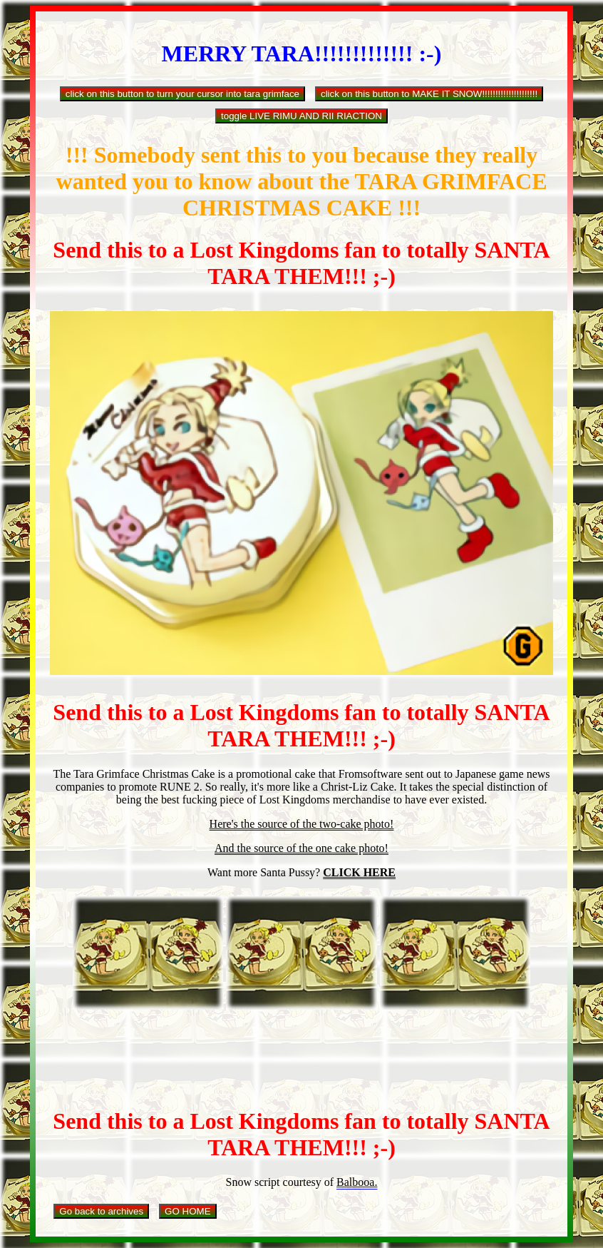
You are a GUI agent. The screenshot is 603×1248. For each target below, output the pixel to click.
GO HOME (187, 1211)
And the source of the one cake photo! (301, 848)
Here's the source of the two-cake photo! (302, 824)
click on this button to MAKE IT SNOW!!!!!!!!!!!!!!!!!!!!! (429, 93)
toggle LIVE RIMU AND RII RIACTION (301, 116)
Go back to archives (101, 1211)
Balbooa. (356, 1182)
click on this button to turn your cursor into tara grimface (182, 93)
